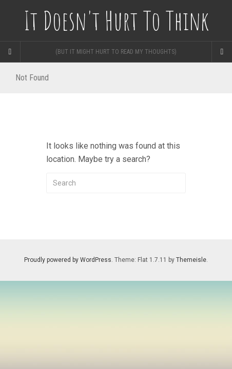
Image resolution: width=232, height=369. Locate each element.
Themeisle (191, 259)
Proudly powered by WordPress (67, 259)
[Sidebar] (10, 52)
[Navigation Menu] (221, 52)
